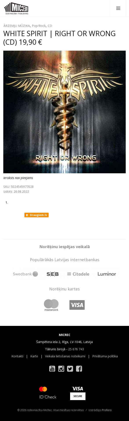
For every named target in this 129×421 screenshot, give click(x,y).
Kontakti (17, 356)
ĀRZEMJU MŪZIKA (17, 26)
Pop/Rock (39, 26)
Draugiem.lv (36, 215)
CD (50, 26)
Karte (34, 356)
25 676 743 (76, 349)
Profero (107, 410)
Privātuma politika (105, 356)
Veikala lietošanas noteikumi (65, 356)
